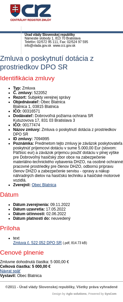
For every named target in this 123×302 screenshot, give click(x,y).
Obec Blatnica (44, 185)
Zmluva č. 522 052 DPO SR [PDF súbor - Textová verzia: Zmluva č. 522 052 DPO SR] (37, 242)
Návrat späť (10, 271)
